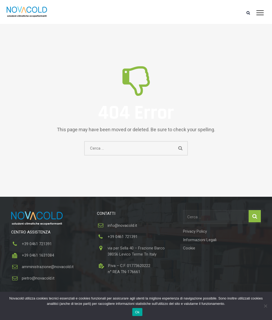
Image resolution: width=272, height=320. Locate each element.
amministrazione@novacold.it (48, 266)
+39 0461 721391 (37, 243)
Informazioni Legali (199, 239)
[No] (265, 306)
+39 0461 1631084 (37, 255)
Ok (137, 312)
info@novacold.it (122, 225)
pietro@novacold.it (38, 278)
